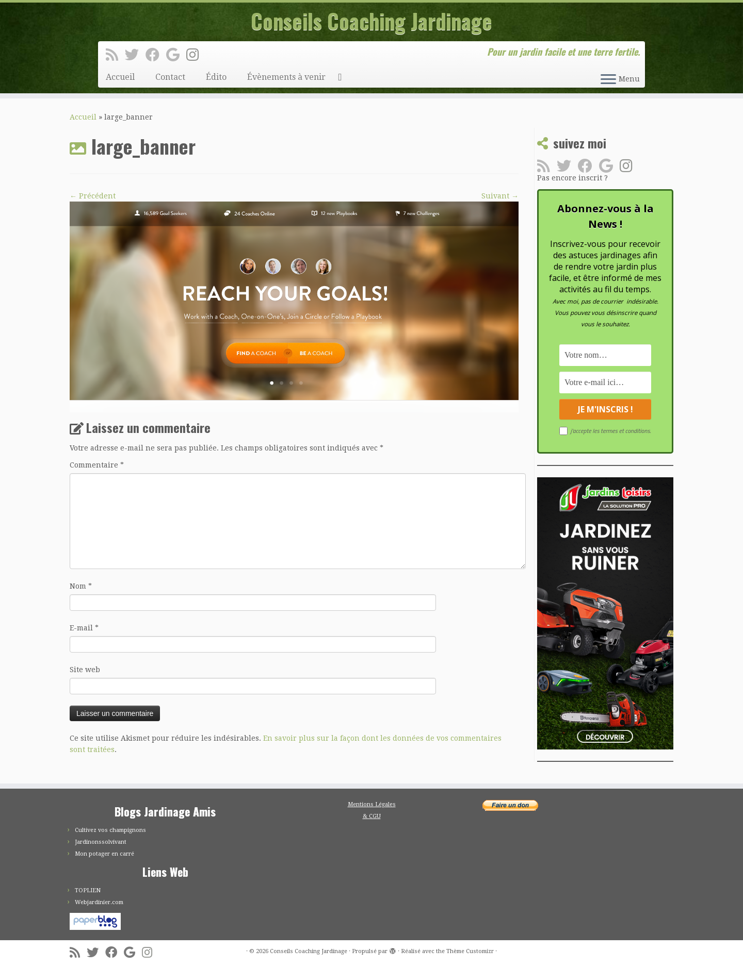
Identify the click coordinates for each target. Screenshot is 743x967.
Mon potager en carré (104, 854)
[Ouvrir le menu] (608, 80)
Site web (85, 669)
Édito (216, 77)
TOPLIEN (88, 890)
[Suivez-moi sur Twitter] (135, 55)
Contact (170, 77)
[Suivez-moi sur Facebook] (156, 55)
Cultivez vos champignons (110, 830)
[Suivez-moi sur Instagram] (195, 55)
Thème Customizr (470, 951)
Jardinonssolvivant (100, 842)
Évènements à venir (286, 77)
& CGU (372, 816)
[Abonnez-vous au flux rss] (115, 55)
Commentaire (97, 465)
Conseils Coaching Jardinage (371, 20)
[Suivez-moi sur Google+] (176, 55)
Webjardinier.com (99, 902)
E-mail (84, 628)
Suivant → (500, 196)
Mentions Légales (372, 804)
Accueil (120, 77)
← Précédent (93, 196)
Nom (81, 586)
